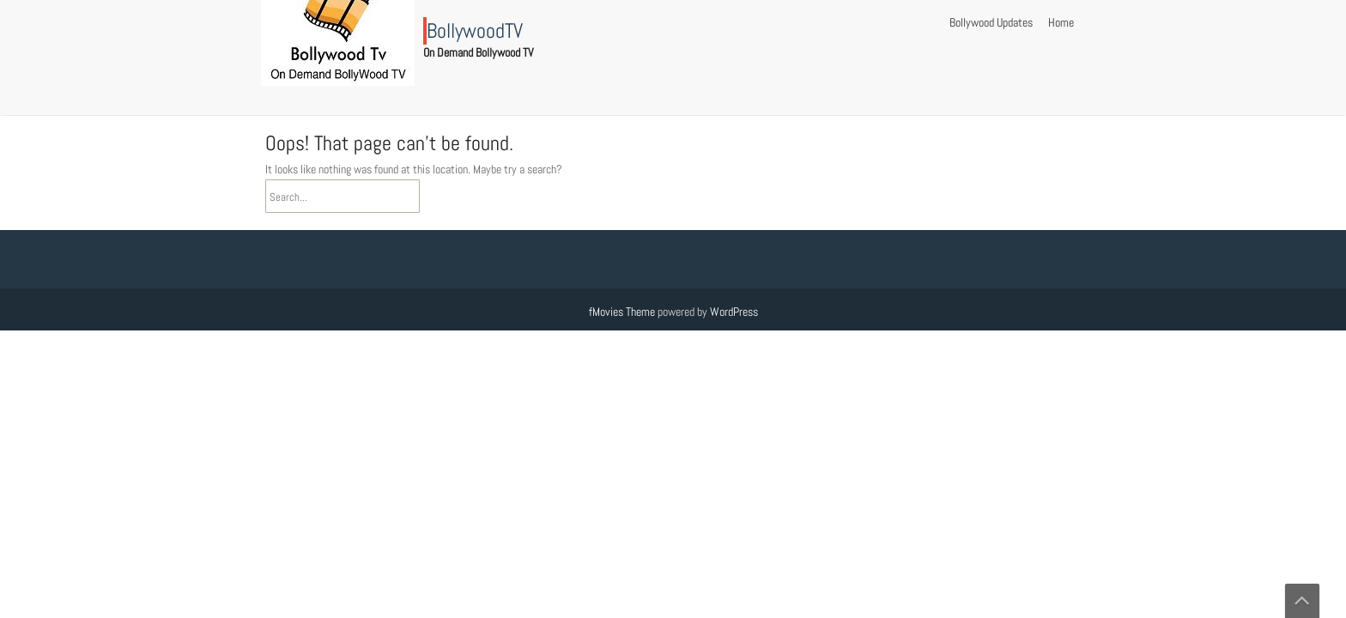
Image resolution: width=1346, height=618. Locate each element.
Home (1061, 22)
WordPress (734, 311)
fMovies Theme (622, 311)
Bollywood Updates (991, 22)
